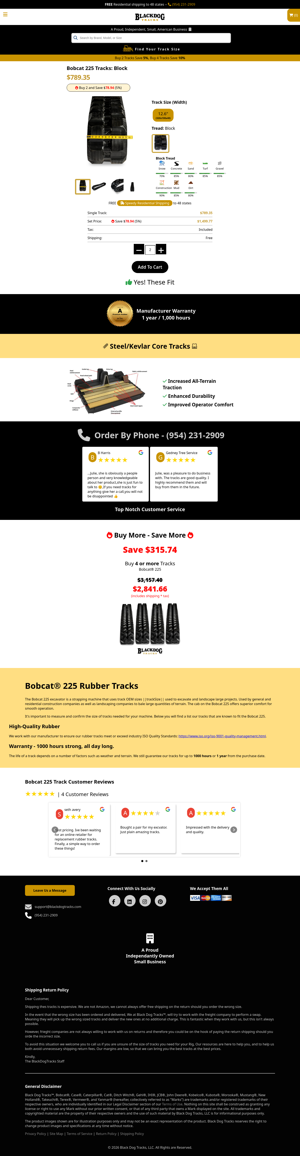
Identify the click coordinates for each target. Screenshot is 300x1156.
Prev (55, 829)
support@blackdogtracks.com (58, 906)
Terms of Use (172, 1104)
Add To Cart (150, 267)
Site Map (56, 1133)
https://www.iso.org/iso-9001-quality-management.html (222, 736)
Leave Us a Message (49, 890)
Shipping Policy (132, 1133)
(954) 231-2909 (181, 4)
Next (233, 829)
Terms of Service (79, 1133)
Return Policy (106, 1133)
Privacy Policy (35, 1133)
